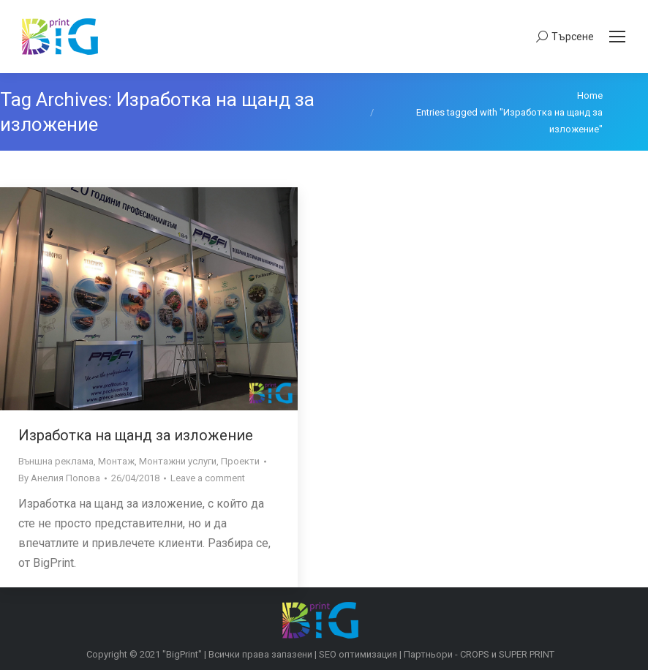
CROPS (474, 654)
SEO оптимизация (358, 654)
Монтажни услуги (177, 461)
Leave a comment (207, 478)
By (59, 478)
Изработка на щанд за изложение (135, 435)
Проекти (240, 461)
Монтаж (116, 461)
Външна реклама (56, 461)
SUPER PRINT (526, 654)
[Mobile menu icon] (617, 36)
